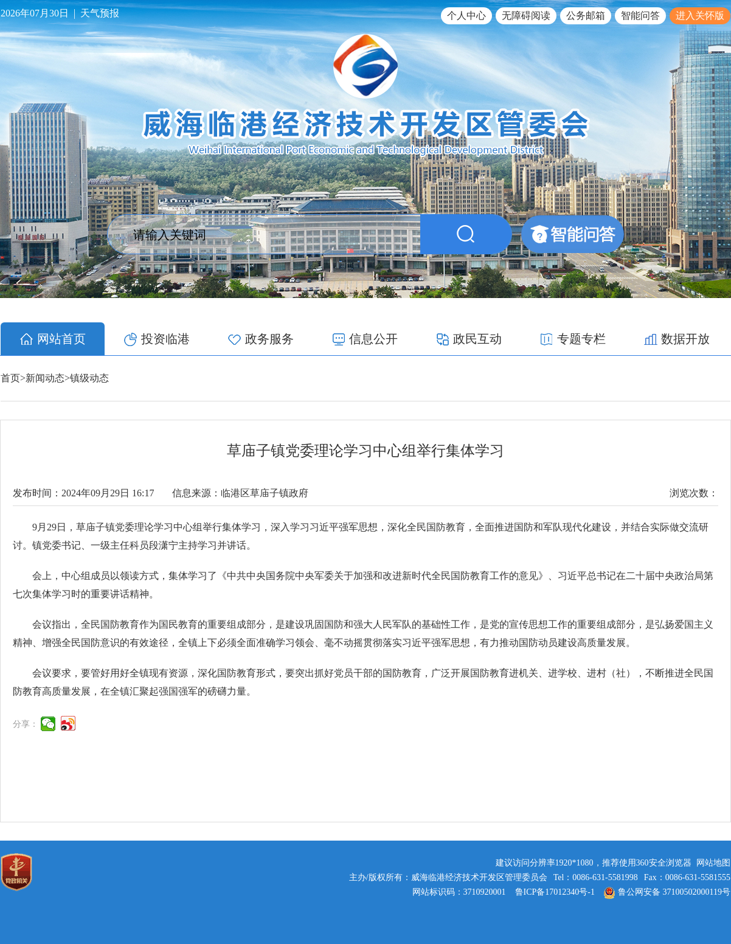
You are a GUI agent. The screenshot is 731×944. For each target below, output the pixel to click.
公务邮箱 (585, 15)
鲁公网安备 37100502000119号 (667, 892)
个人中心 (466, 15)
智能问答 (640, 15)
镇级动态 (89, 378)
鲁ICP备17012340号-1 (555, 892)
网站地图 (713, 862)
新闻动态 (45, 378)
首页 (10, 378)
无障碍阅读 (526, 15)
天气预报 (99, 13)
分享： (25, 724)
